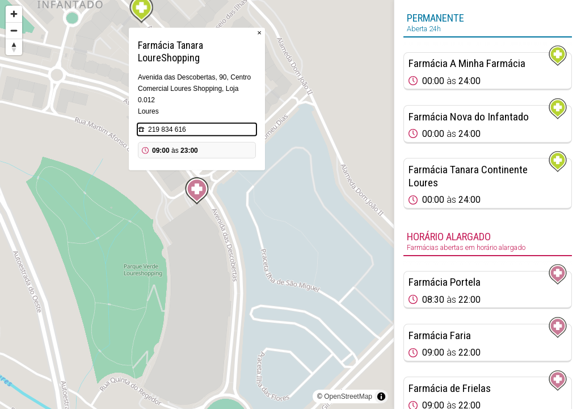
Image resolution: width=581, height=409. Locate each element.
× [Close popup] (259, 32)
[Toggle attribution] (381, 396)
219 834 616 (167, 129)
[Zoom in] (14, 14)
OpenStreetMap (348, 396)
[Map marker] (197, 190)
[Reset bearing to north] (14, 47)
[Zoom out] (14, 30)
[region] (197, 204)
